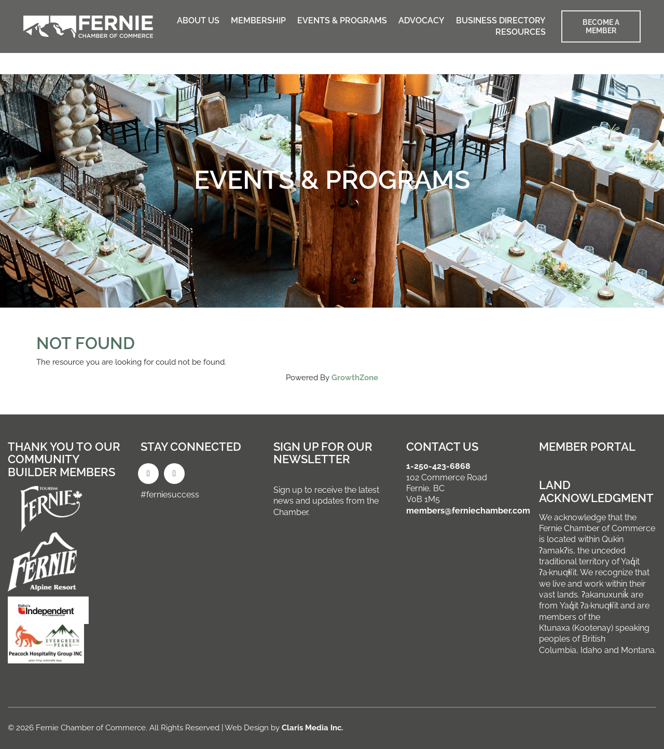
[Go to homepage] (88, 27)
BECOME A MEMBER (601, 26)
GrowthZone (354, 377)
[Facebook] (148, 473)
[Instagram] (174, 473)
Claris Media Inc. (312, 727)
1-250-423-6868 (438, 466)
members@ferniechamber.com (468, 511)
